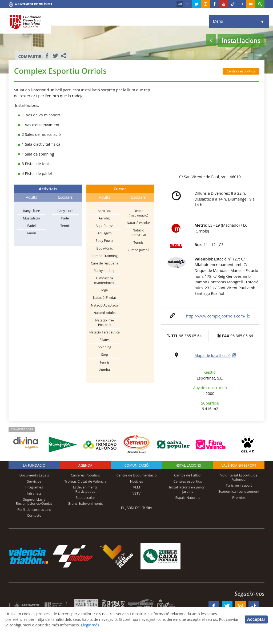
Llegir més (105, 624)
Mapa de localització (213, 355)
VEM (136, 487)
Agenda (85, 465)
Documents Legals (34, 475)
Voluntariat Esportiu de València (239, 477)
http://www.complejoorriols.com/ (215, 316)
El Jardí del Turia (136, 507)
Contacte (34, 515)
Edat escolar (85, 497)
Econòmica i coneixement (239, 491)
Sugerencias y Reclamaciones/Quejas (34, 501)
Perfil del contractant (34, 509)
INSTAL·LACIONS (187, 465)
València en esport (238, 465)
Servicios (34, 481)
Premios (239, 497)
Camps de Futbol (187, 475)
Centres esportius (241, 71)
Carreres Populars (85, 475)
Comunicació (136, 465)
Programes (34, 487)
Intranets (34, 493)
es (187, 4)
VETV (136, 493)
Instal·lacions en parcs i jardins (187, 489)
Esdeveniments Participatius (85, 489)
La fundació (34, 465)
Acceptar (256, 619)
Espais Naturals (187, 497)
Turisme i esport (239, 485)
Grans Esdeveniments (85, 503)
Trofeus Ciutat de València (85, 481)
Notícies (136, 481)
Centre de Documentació (137, 475)
